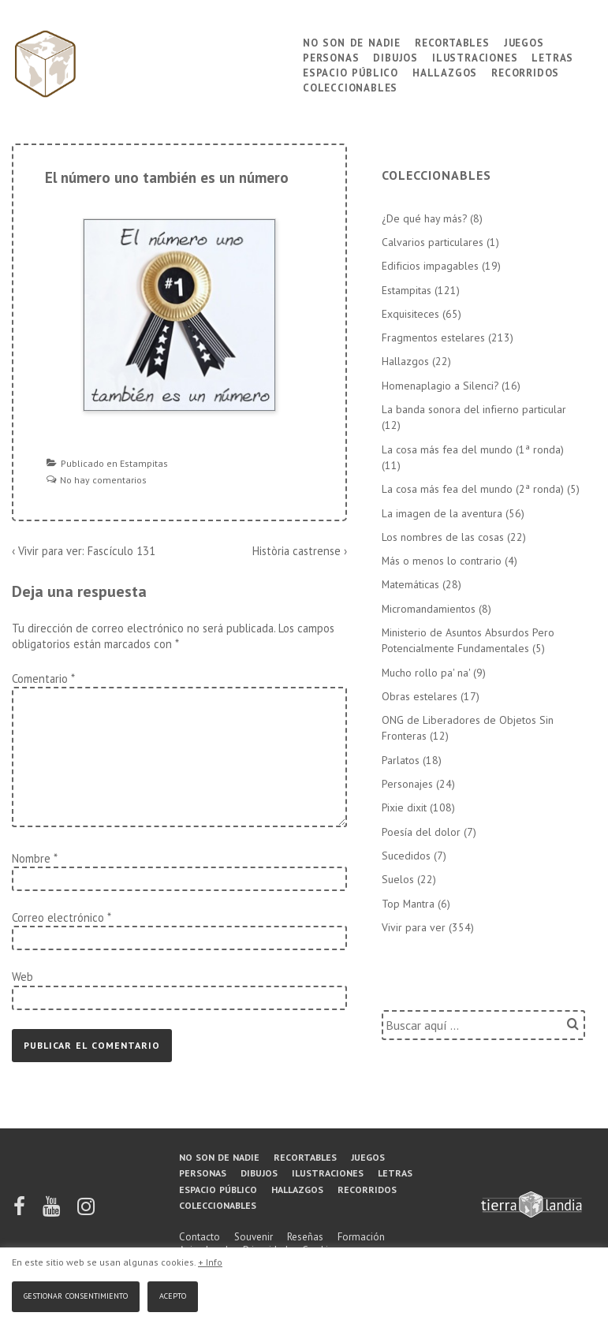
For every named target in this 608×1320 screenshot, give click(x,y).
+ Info (210, 1262)
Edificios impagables (430, 266)
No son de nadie (352, 41)
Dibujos (395, 56)
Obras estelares (419, 696)
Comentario (43, 678)
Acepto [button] (172, 1294)
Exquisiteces (410, 314)
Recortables (452, 41)
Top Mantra (408, 904)
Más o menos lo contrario (442, 561)
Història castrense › (299, 550)
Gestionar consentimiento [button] (76, 1294)
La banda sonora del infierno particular (474, 409)
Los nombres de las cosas (443, 537)
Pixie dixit (404, 807)
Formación (361, 1237)
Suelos (398, 879)
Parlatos (401, 760)
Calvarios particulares (432, 242)
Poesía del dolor (421, 832)
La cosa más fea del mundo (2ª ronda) (473, 489)
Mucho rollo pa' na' (426, 673)
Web (22, 976)
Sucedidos (406, 855)
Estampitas (144, 463)
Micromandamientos (429, 609)
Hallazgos (444, 71)
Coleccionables (350, 86)
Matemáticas (410, 584)
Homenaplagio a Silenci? (440, 385)
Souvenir (253, 1237)
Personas (331, 56)
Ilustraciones (474, 56)
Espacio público (350, 71)
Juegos (524, 41)
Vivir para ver (414, 927)
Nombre (31, 858)
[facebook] (20, 1211)
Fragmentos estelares (433, 337)
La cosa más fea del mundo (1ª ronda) (473, 449)
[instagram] (86, 1211)
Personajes (407, 784)
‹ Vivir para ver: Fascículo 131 (83, 550)
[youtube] (52, 1211)
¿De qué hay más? (424, 218)
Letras (552, 56)
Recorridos (525, 71)
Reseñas (305, 1237)
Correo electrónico (58, 917)
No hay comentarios (103, 480)
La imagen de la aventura (442, 513)
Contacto (199, 1237)
